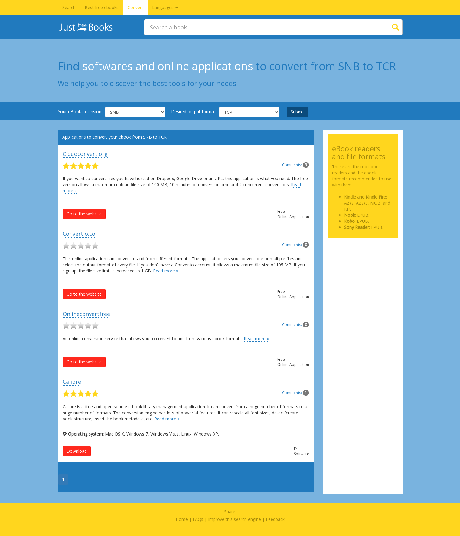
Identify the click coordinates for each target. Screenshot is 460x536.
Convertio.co (79, 233)
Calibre (72, 381)
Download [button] (77, 451)
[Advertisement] (363, 272)
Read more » (165, 271)
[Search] (388, 27)
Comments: (295, 164)
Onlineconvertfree (86, 313)
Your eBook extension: (80, 111)
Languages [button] (165, 7)
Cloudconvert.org (85, 153)
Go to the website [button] (84, 214)
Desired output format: (193, 111)
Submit (297, 112)
